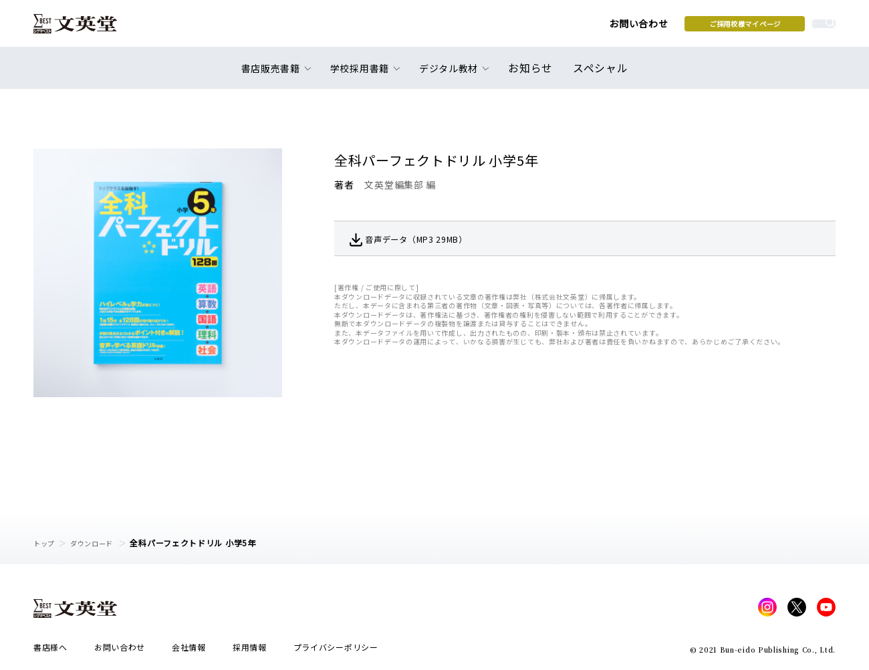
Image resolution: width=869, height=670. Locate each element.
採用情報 (250, 651)
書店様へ (50, 651)
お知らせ (533, 75)
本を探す (775, 27)
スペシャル (598, 75)
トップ (46, 542)
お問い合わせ (535, 28)
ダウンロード (101, 542)
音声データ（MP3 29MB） (433, 238)
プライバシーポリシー (335, 651)
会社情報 (189, 651)
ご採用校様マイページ (642, 27)
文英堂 (85, 28)
